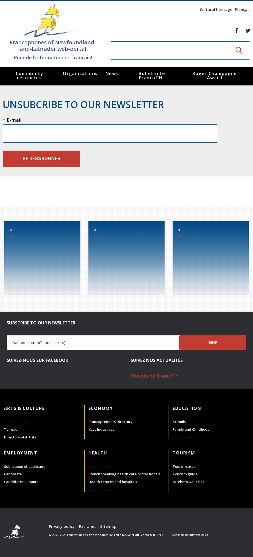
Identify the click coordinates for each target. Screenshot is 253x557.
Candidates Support (21, 481)
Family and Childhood (191, 429)
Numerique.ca (198, 535)
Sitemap (108, 526)
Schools (179, 421)
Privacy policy (62, 526)
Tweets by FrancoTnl (155, 375)
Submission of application (26, 466)
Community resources (29, 75)
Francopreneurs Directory (110, 421)
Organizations (80, 73)
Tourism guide (185, 474)
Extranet (87, 526)
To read (11, 429)
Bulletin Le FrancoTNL (152, 75)
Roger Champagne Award (214, 75)
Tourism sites (184, 466)
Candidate (13, 474)
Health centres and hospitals (112, 481)
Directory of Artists (20, 437)
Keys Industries (101, 429)
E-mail (12, 120)
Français (242, 9)
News (112, 73)
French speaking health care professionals (124, 474)
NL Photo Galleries (188, 481)
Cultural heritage (216, 9)
